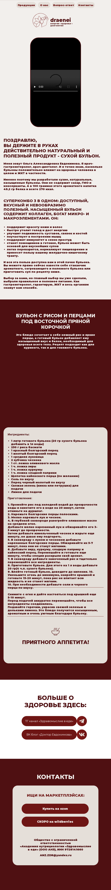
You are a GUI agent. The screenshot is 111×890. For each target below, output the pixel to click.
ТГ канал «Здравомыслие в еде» (49, 721)
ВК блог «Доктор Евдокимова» (49, 734)
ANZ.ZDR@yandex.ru (55, 855)
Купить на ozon (55, 808)
